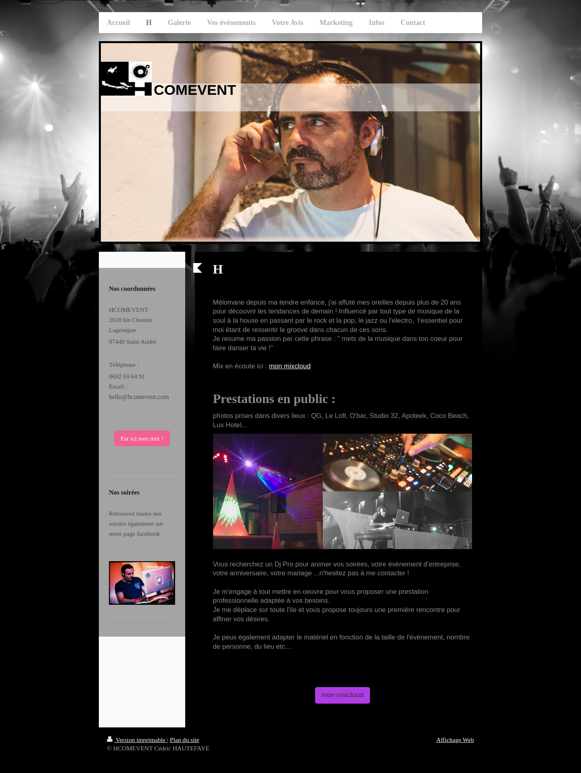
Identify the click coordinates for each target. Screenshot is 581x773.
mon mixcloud (290, 366)
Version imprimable (137, 739)
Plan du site (184, 739)
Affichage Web (455, 739)
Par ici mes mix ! (142, 438)
